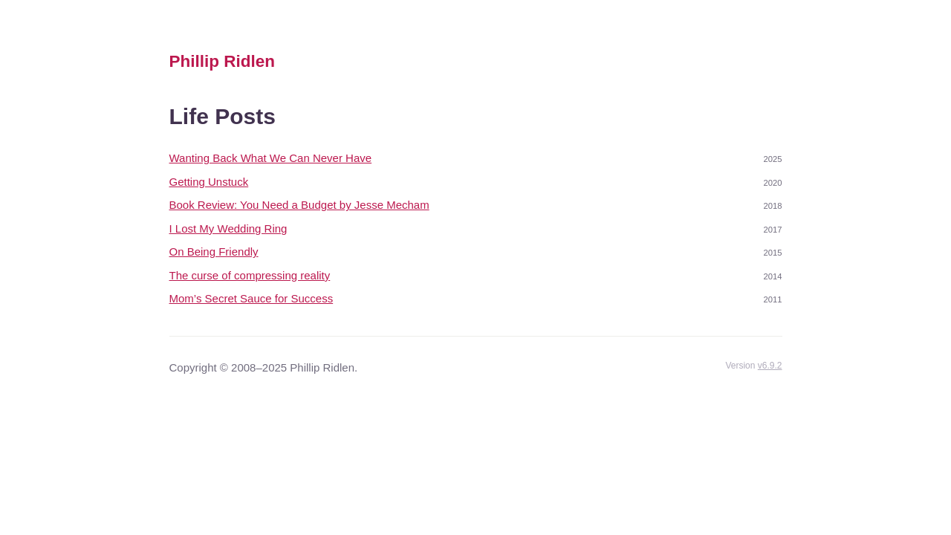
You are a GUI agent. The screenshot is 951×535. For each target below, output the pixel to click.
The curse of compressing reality (250, 275)
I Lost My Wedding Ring (228, 228)
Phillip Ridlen (222, 61)
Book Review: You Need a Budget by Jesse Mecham (299, 204)
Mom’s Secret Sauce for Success (251, 298)
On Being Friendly (214, 251)
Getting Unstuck (209, 181)
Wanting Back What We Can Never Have (270, 158)
